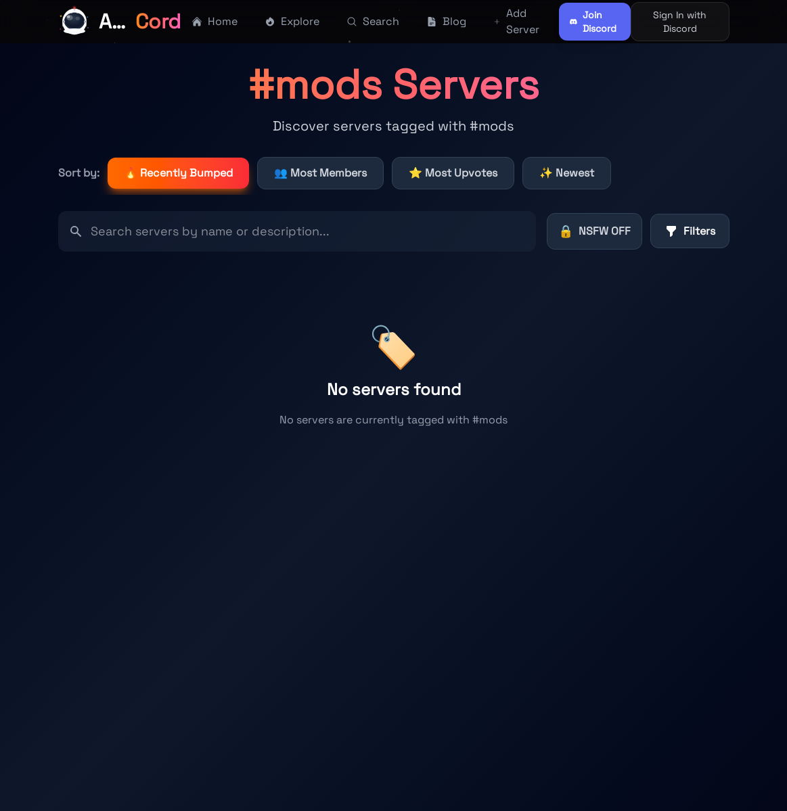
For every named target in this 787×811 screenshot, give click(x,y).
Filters (690, 231)
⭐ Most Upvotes (453, 173)
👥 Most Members (320, 173)
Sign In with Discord (679, 21)
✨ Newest (566, 173)
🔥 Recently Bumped (178, 173)
